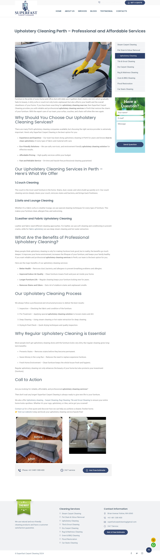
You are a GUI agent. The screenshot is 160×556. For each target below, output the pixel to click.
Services (82, 11)
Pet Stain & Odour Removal (128, 50)
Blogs (93, 11)
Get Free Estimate (95, 470)
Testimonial (106, 11)
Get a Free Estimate (116, 531)
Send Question (130, 145)
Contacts (121, 11)
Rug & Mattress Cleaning (127, 73)
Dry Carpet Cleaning (125, 67)
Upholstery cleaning (35, 400)
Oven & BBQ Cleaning (126, 78)
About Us (69, 11)
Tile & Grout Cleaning (126, 62)
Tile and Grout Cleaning (80, 400)
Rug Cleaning (64, 400)
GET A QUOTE (134, 2)
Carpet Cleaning (51, 400)
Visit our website (25, 412)
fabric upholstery (36, 229)
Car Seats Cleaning (125, 89)
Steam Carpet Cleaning (127, 45)
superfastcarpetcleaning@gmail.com (123, 521)
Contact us (19, 409)
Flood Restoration (124, 84)
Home (58, 11)
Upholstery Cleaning (128, 56)
